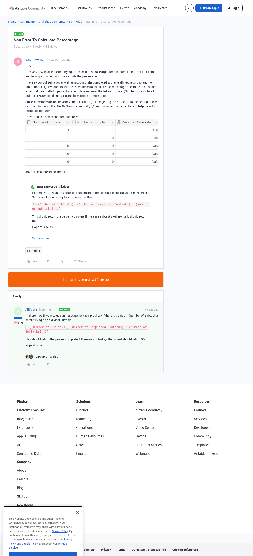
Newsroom (25, 505)
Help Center (159, 8)
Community (27, 21)
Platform (23, 401)
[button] (208, 8)
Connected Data (29, 453)
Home (12, 21)
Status (22, 496)
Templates (201, 444)
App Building (26, 436)
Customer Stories (149, 444)
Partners (200, 410)
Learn (140, 401)
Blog (20, 487)
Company (24, 461)
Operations (84, 427)
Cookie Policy (60, 539)
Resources (202, 401)
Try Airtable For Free (32, 513)
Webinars (143, 453)
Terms (121, 550)
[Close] (77, 520)
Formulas (75, 21)
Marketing (83, 418)
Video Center (145, 427)
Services (200, 418)
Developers (202, 427)
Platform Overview (31, 410)
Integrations (26, 418)
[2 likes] (41, 356)
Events (124, 8)
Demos (141, 436)
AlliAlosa (31, 309)
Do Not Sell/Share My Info (149, 550)
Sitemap (89, 550)
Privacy (106, 550)
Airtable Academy (149, 410)
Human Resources (90, 436)
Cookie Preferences (185, 550)
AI (18, 444)
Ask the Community (52, 21)
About (21, 470)
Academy (140, 8)
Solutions (83, 401)
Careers (22, 479)
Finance (82, 453)
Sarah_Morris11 (36, 60)
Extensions (25, 427)
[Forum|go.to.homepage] (27, 8)
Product (82, 410)
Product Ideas (106, 8)
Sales (80, 444)
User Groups (83, 8)
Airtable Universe (206, 453)
